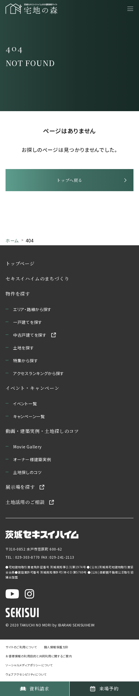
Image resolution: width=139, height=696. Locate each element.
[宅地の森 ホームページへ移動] (31, 8)
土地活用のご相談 (25, 502)
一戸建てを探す (27, 322)
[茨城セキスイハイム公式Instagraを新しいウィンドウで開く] (29, 593)
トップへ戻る (69, 180)
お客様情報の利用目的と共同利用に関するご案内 (39, 656)
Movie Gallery (27, 447)
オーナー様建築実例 (32, 459)
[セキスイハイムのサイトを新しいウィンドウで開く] (22, 612)
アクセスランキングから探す (38, 373)
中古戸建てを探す (30, 335)
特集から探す (25, 360)
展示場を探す (20, 487)
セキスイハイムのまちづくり (37, 278)
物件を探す (18, 293)
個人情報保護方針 (56, 647)
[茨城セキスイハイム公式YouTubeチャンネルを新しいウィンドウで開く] (12, 593)
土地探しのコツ (27, 472)
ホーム (12, 240)
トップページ (20, 263)
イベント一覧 (25, 403)
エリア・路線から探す (32, 309)
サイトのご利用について (21, 647)
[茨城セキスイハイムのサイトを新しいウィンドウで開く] (42, 534)
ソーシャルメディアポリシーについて (29, 665)
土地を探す (23, 348)
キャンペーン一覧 (29, 416)
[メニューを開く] (130, 8)
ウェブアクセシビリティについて (26, 674)
